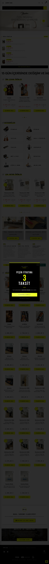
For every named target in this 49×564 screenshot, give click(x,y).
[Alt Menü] (44, 552)
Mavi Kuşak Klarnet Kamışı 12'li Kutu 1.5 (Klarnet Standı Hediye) (9, 487)
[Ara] (45, 7)
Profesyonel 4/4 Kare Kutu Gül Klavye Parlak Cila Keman (39, 294)
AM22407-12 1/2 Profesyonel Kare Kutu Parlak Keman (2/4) (24, 359)
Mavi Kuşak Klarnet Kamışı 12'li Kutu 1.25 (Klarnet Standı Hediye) (24, 487)
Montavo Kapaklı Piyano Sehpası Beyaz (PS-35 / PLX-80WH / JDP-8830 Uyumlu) (24, 101)
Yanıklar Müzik (9, 485)
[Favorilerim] (39, 3)
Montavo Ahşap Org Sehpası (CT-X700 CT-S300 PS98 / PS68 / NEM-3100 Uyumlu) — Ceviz (24, 423)
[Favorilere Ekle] (14, 86)
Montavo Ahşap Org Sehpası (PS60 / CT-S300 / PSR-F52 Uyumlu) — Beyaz (40, 391)
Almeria (9, 357)
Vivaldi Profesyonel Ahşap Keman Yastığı (9, 327)
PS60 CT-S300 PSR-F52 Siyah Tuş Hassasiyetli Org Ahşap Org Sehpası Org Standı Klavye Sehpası (24, 196)
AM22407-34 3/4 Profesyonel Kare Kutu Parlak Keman (9, 359)
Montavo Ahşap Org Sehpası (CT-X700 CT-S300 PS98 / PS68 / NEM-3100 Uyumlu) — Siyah (39, 455)
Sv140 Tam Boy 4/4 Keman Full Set (24, 294)
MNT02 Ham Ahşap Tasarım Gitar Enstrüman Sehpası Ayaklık (40, 101)
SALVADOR (9, 291)
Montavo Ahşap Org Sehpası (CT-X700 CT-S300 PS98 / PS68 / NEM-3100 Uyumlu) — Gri (39, 423)
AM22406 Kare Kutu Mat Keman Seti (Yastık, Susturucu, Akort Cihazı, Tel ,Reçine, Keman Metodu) (9, 391)
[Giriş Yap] (42, 3)
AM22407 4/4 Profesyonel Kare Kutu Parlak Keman (39, 359)
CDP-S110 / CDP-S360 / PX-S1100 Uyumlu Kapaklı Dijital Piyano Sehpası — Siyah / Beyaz (9, 196)
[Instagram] (4, 552)
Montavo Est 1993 (9, 98)
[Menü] (3, 3)
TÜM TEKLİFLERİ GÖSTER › (24, 67)
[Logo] (9, 3)
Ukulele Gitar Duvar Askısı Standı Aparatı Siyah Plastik (24, 391)
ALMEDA (24, 325)
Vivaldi (9, 325)
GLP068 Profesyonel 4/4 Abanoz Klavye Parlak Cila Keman (40, 327)
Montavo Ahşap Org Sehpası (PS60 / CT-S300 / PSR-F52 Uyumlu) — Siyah (9, 423)
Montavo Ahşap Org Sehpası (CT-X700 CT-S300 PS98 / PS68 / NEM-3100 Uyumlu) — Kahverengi (9, 455)
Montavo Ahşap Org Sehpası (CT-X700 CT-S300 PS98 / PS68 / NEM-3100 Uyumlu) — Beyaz (24, 455)
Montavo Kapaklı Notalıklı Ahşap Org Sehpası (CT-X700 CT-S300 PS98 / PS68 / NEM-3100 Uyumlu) (9, 101)
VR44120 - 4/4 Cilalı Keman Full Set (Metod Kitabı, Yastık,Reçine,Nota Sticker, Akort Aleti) (24, 327)
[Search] (22, 7)
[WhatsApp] (7, 552)
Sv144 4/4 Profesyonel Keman (9, 294)
